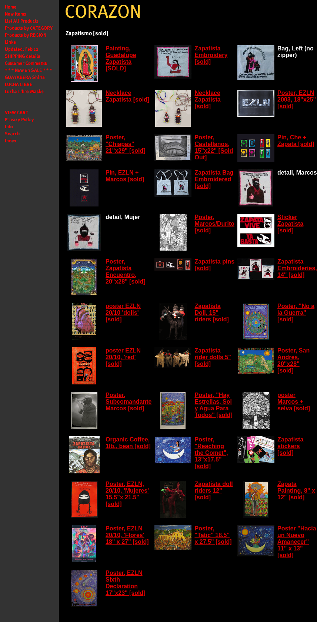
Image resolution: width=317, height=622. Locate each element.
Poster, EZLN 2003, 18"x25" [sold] (296, 99)
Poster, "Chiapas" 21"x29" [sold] (126, 144)
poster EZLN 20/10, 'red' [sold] (123, 357)
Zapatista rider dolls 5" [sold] (212, 357)
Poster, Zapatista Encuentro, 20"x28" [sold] (126, 271)
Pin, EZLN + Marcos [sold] (125, 175)
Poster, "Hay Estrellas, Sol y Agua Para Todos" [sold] (213, 405)
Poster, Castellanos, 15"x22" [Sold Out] (213, 147)
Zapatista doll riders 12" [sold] (213, 490)
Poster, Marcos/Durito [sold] (214, 224)
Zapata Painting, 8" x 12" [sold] (296, 490)
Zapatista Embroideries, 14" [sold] (297, 268)
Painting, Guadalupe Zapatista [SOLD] (121, 58)
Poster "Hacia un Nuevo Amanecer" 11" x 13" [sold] (296, 541)
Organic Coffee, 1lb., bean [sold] (128, 442)
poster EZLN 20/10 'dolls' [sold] (123, 312)
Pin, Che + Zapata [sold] (295, 140)
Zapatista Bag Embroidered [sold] (213, 179)
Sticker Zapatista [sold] (290, 224)
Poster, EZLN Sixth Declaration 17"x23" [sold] (126, 583)
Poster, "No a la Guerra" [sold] (295, 312)
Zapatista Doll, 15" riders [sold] (211, 312)
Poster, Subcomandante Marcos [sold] (128, 401)
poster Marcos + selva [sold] (293, 401)
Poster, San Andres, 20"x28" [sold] (293, 360)
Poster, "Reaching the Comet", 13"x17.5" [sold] (211, 452)
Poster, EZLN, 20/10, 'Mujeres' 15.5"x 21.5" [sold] (127, 494)
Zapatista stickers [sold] (290, 446)
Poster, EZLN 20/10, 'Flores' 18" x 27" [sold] (127, 535)
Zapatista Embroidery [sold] (210, 55)
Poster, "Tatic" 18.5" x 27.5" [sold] (212, 535)
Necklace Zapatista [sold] (127, 96)
